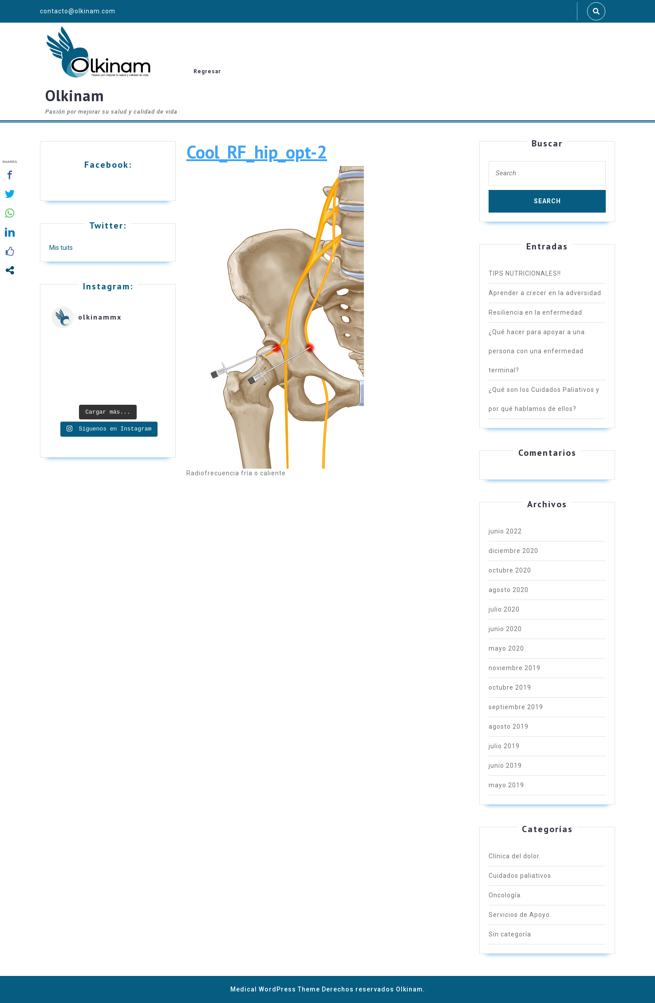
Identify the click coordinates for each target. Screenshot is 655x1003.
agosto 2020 (509, 589)
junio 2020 (505, 628)
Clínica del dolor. (515, 856)
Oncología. (505, 895)
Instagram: (108, 286)
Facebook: (108, 164)
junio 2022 (505, 531)
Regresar (207, 71)
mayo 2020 (506, 648)
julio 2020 (504, 609)
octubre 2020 (510, 570)
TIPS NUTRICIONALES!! (525, 273)
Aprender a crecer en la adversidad (545, 292)
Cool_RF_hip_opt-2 (256, 151)
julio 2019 (504, 746)
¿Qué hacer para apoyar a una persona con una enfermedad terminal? (537, 351)
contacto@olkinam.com (77, 11)
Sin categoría (510, 934)
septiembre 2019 (516, 707)
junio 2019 (505, 765)
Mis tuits (61, 247)
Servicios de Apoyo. (520, 914)
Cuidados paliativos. (521, 875)
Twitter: (107, 225)
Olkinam (74, 95)
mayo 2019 (506, 785)
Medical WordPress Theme (275, 989)
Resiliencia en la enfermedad (535, 312)
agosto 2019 (509, 726)
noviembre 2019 (515, 667)
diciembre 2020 (513, 550)
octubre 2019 (510, 687)
